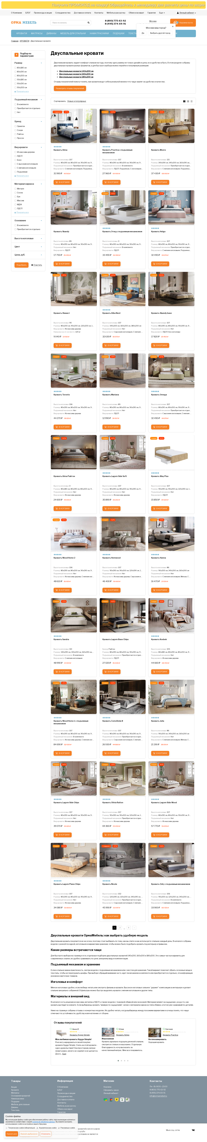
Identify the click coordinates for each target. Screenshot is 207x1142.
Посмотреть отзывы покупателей (70, 88)
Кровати (15, 1090)
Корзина (107, 1087)
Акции (14, 1087)
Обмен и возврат (65, 1109)
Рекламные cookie (66, 1128)
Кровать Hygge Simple (126, 1035)
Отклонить (45, 1134)
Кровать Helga (169, 1035)
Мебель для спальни (20, 1104)
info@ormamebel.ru (158, 1096)
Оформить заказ (111, 1090)
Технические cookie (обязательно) (20, 1128)
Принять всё (12, 1134)
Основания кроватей (20, 1096)
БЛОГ (59, 1090)
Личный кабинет (110, 1093)
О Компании (62, 1087)
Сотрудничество (64, 1096)
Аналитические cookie (46, 1128)
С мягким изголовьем (26, 168)
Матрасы (15, 1093)
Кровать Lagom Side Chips (81, 1035)
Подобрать (22, 265)
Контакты (61, 1103)
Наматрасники (17, 1098)
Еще (62, 1054)
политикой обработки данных (43, 1122)
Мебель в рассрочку (66, 1106)
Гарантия (61, 1112)
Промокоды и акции (66, 1093)
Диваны (14, 1107)
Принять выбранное (29, 1134)
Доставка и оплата (65, 1099)
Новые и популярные (76, 101)
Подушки (15, 1101)
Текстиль (15, 1110)
